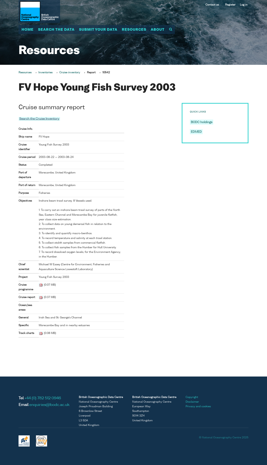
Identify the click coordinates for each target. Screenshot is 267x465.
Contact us (212, 5)
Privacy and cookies (198, 406)
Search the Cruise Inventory (39, 118)
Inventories (45, 72)
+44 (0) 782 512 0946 (42, 398)
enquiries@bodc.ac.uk (49, 405)
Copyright (192, 397)
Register (230, 5)
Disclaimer (192, 402)
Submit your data (98, 29)
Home (28, 29)
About (157, 29)
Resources (134, 29)
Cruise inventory (69, 72)
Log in (244, 5)
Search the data (56, 29)
